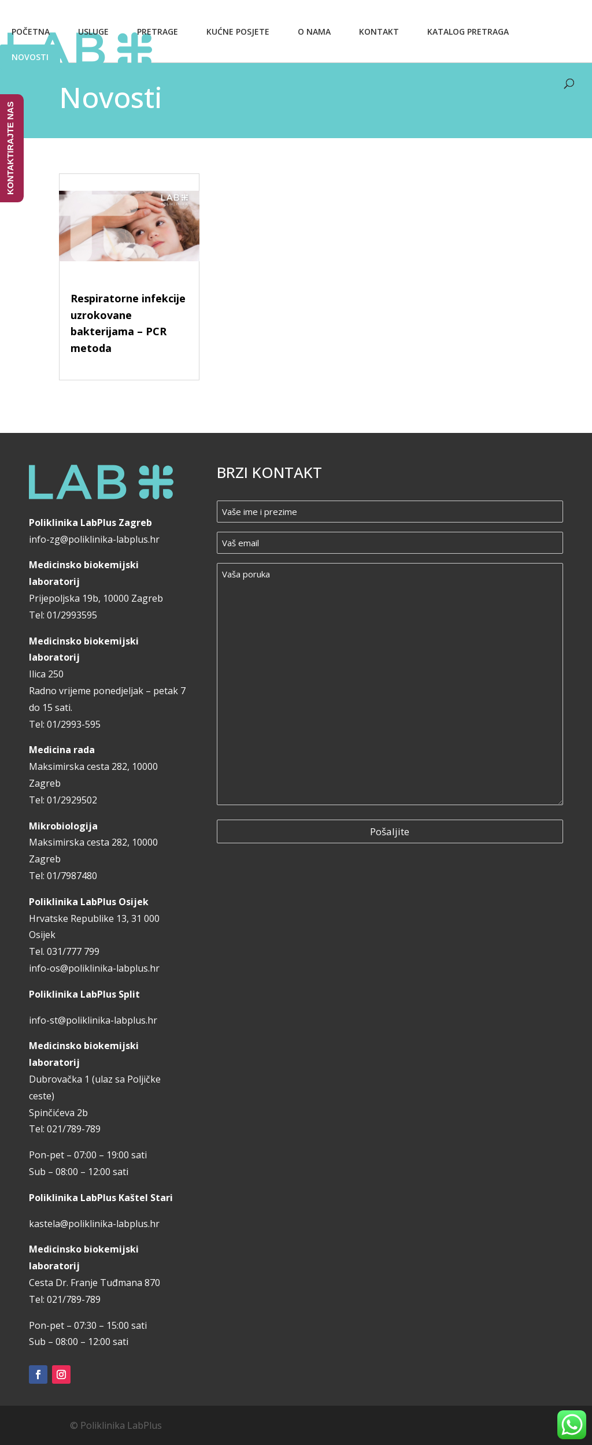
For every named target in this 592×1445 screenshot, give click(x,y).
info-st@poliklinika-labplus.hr (93, 1020)
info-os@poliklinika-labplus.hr (94, 968)
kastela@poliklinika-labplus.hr (94, 1223)
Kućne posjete (237, 31)
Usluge (93, 31)
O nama (314, 31)
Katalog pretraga (468, 31)
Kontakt (379, 31)
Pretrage (157, 31)
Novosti (30, 56)
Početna (31, 31)
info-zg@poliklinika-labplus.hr (94, 539)
